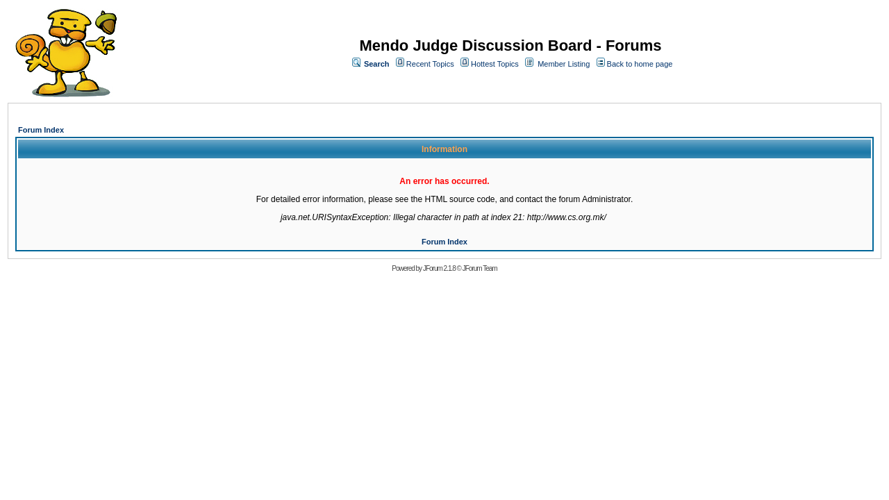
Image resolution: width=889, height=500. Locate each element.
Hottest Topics (495, 64)
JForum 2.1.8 (439, 268)
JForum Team (480, 268)
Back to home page (640, 64)
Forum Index (41, 130)
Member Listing (564, 64)
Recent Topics (430, 64)
